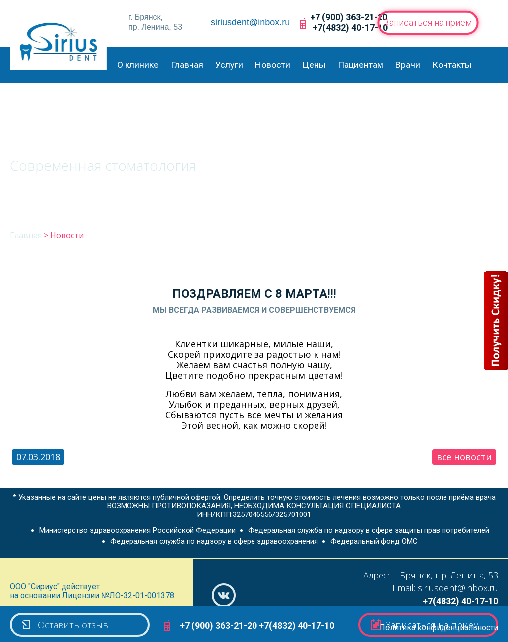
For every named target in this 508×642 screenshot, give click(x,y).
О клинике (138, 65)
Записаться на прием (428, 22)
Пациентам (360, 65)
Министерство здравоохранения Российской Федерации (137, 530)
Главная (187, 65)
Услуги (229, 65)
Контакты (452, 65)
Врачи (407, 65)
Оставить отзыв (64, 625)
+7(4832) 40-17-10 (350, 27)
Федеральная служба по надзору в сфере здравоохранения (214, 541)
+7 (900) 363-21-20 (348, 17)
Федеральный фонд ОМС (374, 541)
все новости (464, 457)
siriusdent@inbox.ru (250, 22)
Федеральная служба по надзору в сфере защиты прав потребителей (368, 530)
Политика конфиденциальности (439, 627)
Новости (272, 65)
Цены (314, 65)
